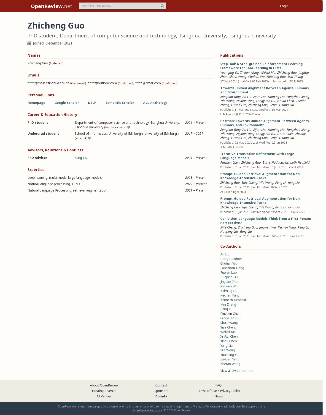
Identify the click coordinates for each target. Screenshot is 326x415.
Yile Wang (227, 101)
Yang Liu (81, 157)
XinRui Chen (285, 101)
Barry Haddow (273, 162)
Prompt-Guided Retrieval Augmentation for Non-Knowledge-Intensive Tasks (260, 176)
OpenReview (65, 406)
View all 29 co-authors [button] (236, 370)
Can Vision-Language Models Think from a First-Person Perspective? (265, 220)
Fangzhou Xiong (297, 97)
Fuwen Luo (238, 105)
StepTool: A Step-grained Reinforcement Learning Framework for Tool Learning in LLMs (261, 66)
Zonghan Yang (230, 97)
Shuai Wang (237, 76)
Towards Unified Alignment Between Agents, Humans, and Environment (265, 90)
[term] (122, 6)
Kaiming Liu (276, 97)
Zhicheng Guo (287, 72)
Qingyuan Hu (265, 101)
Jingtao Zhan (229, 281)
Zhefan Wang (249, 72)
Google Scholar (66, 102)
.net (51, 6)
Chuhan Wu (256, 76)
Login (284, 6)
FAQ (218, 385)
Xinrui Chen (285, 133)
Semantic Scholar (119, 102)
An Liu (246, 97)
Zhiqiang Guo (276, 76)
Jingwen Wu (267, 227)
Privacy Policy (230, 391)
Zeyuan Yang (245, 101)
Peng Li (274, 105)
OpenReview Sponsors (147, 410)
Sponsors (161, 391)
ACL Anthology (155, 102)
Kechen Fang (287, 227)
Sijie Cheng (249, 182)
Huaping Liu (229, 231)
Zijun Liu (259, 97)
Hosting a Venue (104, 391)
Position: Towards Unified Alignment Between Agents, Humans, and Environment (265, 123)
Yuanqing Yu (229, 72)
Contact (161, 385)
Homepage (36, 102)
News (218, 396)
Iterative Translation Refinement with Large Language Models (257, 156)
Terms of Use (207, 391)
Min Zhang (295, 76)
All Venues (104, 396)
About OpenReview (104, 385)
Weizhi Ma (268, 72)
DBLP (92, 102)
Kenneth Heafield (297, 162)
